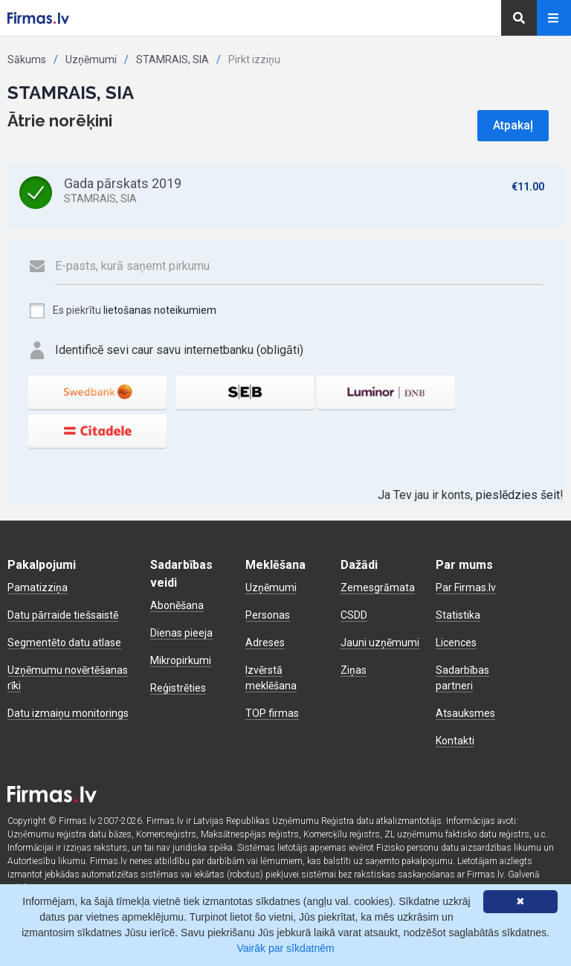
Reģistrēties (178, 688)
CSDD (354, 615)
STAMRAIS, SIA (172, 59)
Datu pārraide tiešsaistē (62, 615)
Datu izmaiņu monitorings (68, 713)
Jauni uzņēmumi (380, 642)
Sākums (26, 59)
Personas (267, 615)
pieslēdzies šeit (518, 495)
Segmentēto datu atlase (64, 642)
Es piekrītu (122, 310)
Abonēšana (177, 605)
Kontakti (455, 741)
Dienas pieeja (181, 633)
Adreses (265, 642)
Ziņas (354, 670)
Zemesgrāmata (378, 587)
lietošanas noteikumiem (159, 310)
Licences (456, 642)
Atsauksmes (465, 713)
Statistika (458, 615)
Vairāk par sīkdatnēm (285, 948)
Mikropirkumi (180, 660)
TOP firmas (272, 713)
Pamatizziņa (37, 587)
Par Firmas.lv (466, 587)
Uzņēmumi (91, 59)
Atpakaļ (513, 125)
